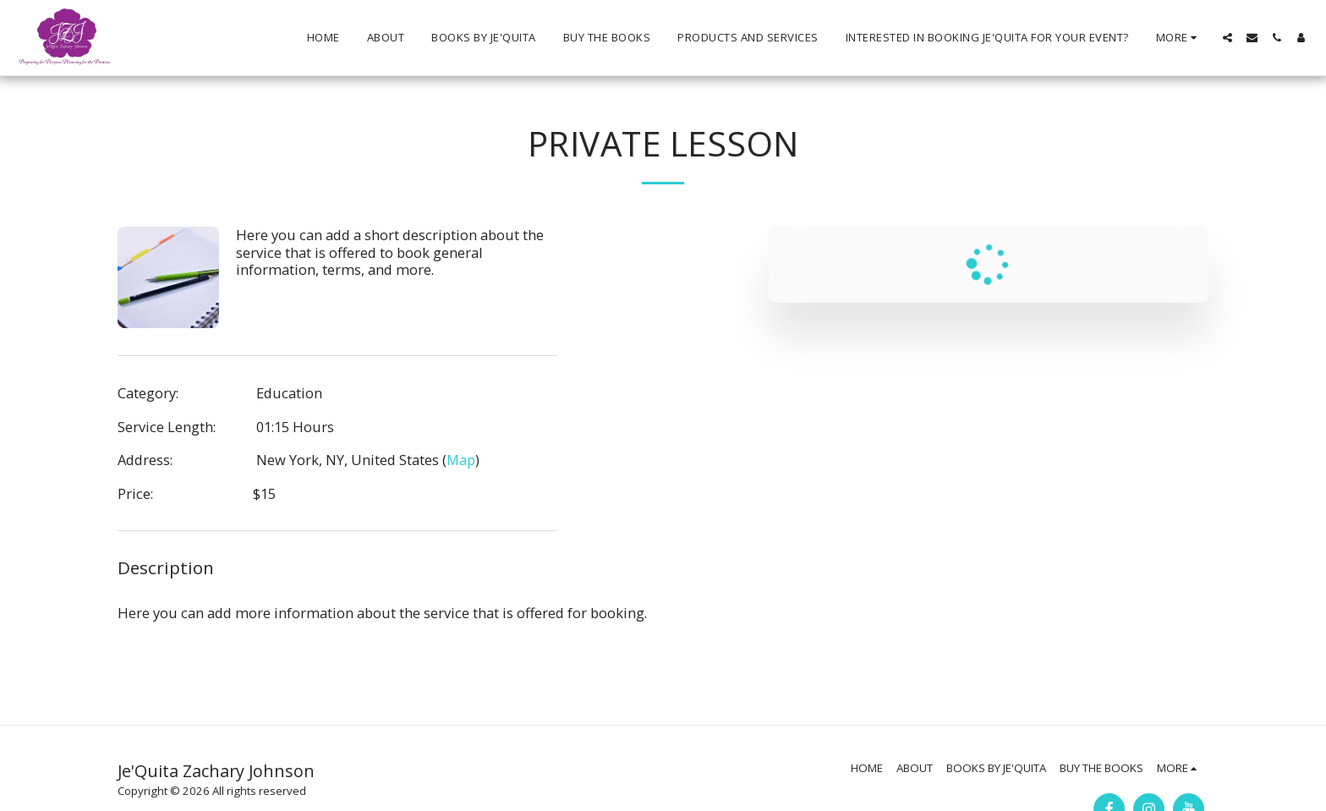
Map (461, 459)
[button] (1227, 37)
